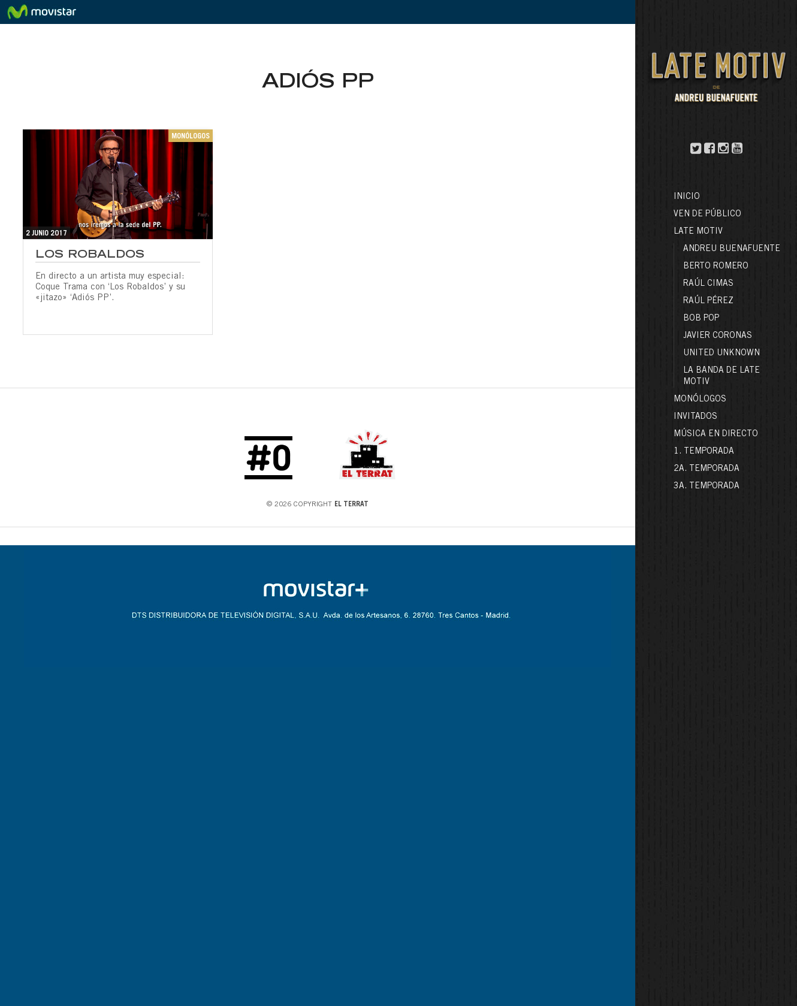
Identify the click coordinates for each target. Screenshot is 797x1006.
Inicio (687, 197)
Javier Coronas (717, 336)
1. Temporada (704, 452)
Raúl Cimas (708, 284)
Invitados (695, 417)
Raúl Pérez (708, 301)
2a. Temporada (706, 469)
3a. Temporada (706, 486)
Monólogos (700, 399)
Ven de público (707, 214)
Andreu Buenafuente (731, 249)
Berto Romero (715, 266)
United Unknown (721, 353)
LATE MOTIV (698, 232)
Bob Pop (701, 319)
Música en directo (716, 434)
